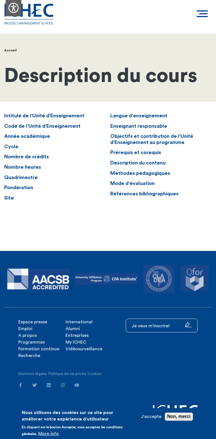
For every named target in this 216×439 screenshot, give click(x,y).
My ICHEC (76, 342)
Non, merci (179, 416)
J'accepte (151, 416)
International (79, 322)
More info (48, 433)
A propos (27, 335)
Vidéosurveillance (84, 349)
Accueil (10, 50)
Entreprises (77, 335)
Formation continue (38, 349)
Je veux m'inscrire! (162, 325)
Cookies (94, 374)
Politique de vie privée (67, 374)
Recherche (29, 355)
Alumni (73, 328)
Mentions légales (32, 374)
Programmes (31, 342)
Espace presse (32, 322)
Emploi (25, 328)
